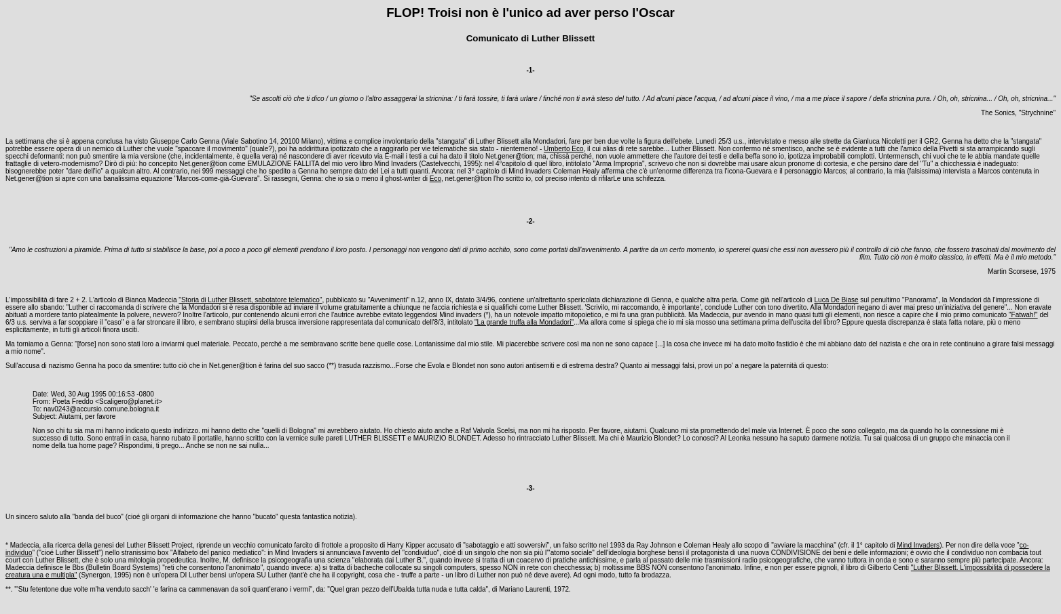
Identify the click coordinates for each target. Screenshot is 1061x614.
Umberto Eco (563, 148)
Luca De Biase (837, 300)
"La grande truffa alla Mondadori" (524, 322)
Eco (435, 178)
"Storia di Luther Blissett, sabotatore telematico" (250, 300)
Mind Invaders (918, 545)
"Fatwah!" (1023, 315)
